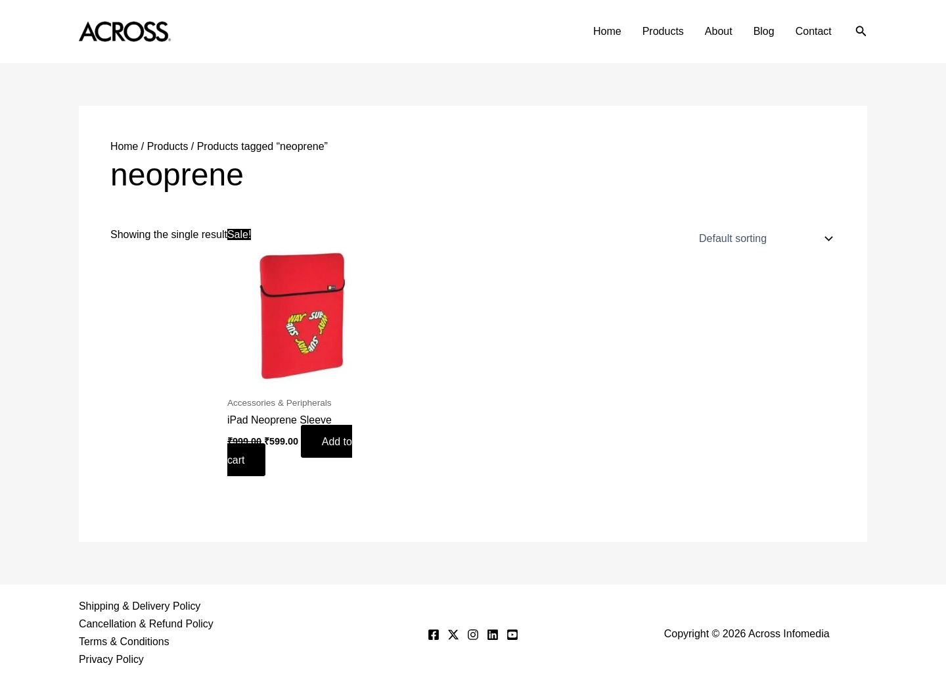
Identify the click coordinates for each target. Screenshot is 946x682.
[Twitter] (453, 634)
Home (607, 31)
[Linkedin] (493, 634)
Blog (764, 31)
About (718, 31)
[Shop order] (763, 238)
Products (663, 31)
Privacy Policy (112, 660)
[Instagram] (473, 634)
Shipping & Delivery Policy (140, 606)
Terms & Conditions (124, 642)
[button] (861, 31)
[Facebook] (433, 634)
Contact (814, 31)
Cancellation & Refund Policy (146, 623)
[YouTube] (512, 634)
